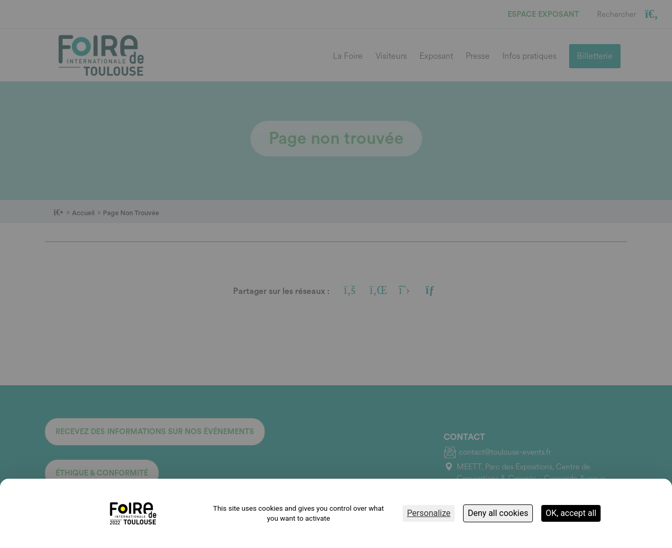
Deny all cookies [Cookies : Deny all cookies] (498, 513)
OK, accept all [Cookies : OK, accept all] (570, 513)
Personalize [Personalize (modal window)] (428, 513)
